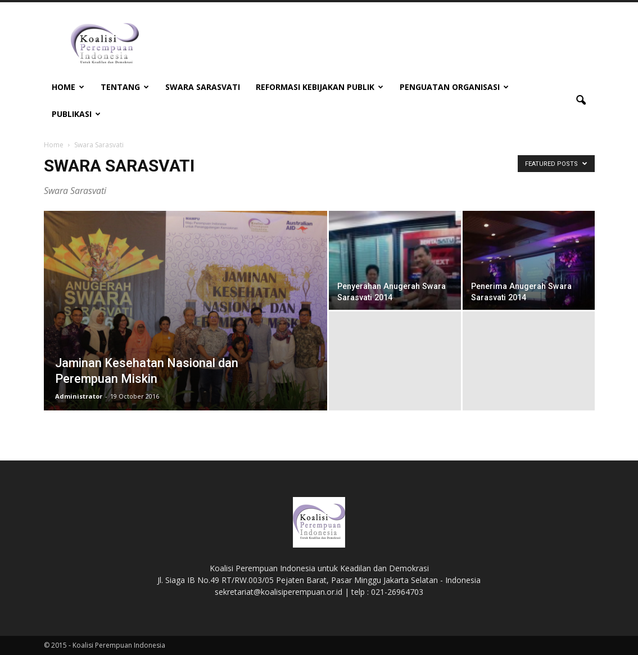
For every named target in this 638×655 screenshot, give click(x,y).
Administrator (78, 396)
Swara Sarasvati (202, 87)
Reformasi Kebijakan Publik (319, 87)
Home (68, 87)
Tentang (125, 87)
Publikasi (76, 114)
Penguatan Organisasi (454, 87)
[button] (581, 100)
